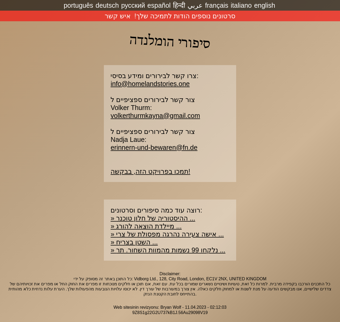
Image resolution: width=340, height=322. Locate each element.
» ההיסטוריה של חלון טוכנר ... (152, 218)
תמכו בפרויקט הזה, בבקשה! (150, 171)
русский (133, 5)
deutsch (107, 5)
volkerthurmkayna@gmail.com (155, 115)
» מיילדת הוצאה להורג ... (146, 226)
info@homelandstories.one (150, 83)
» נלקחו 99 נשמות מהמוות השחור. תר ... (167, 250)
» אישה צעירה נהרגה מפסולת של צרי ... (167, 234)
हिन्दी (179, 5)
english (264, 5)
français (216, 5)
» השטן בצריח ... (134, 242)
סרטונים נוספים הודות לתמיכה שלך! (184, 16)
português (78, 5)
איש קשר (118, 16)
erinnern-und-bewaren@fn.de (153, 147)
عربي (195, 5)
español (159, 5)
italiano (241, 5)
